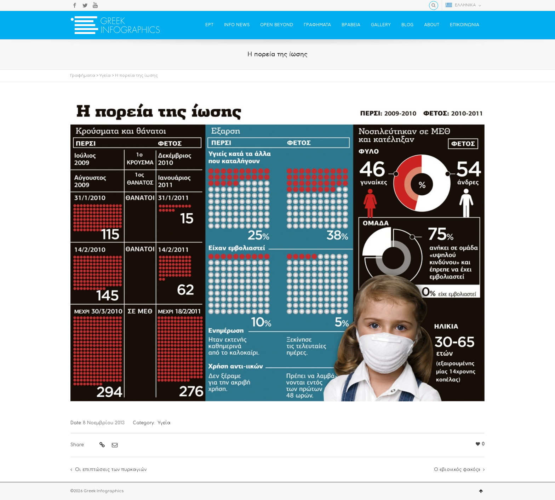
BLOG (407, 25)
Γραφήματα (82, 75)
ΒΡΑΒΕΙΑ (351, 25)
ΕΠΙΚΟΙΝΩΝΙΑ (464, 25)
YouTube (95, 5)
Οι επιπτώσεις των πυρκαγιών (111, 469)
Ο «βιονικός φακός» (457, 469)
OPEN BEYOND (276, 25)
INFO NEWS (237, 25)
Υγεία (105, 75)
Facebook (74, 5)
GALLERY (381, 25)
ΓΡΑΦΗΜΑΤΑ (317, 25)
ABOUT (431, 25)
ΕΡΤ (209, 25)
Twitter (85, 5)
